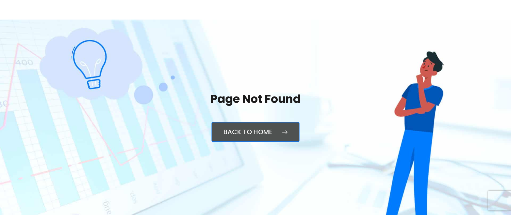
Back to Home (255, 131)
